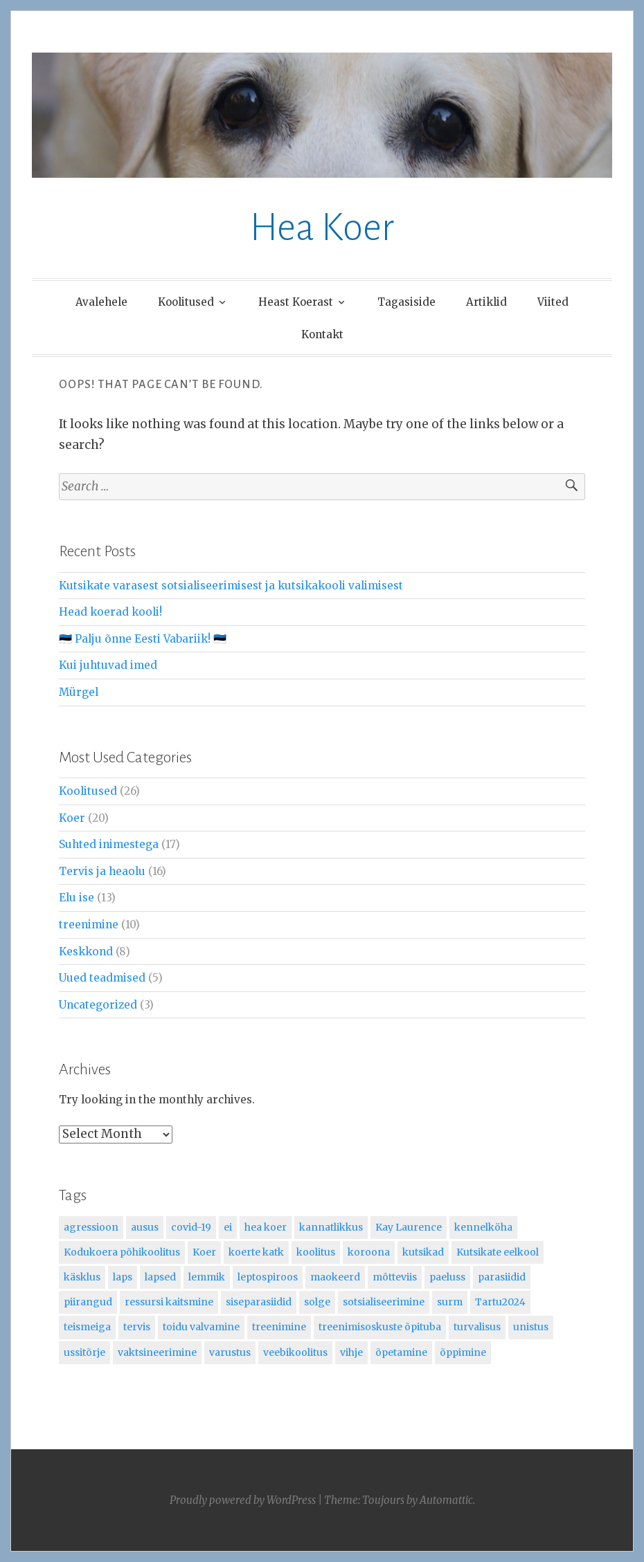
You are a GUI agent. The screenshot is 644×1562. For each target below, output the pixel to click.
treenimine (88, 924)
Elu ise (76, 897)
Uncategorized (98, 1004)
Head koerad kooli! (110, 611)
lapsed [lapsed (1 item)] (160, 1277)
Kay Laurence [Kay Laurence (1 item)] (408, 1227)
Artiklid (486, 302)
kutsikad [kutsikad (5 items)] (423, 1252)
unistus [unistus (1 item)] (530, 1327)
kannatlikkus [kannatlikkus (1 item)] (331, 1227)
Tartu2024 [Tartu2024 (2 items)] (500, 1302)
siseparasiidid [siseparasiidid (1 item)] (259, 1302)
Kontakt (322, 334)
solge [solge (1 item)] (317, 1302)
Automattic (446, 1500)
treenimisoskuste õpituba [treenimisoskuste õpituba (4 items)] (380, 1327)
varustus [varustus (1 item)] (230, 1352)
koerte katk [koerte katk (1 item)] (256, 1252)
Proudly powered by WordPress (243, 1500)
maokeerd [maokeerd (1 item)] (335, 1277)
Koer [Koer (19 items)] (204, 1252)
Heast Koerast (295, 302)
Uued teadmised (102, 977)
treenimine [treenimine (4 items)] (279, 1327)
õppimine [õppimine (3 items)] (463, 1352)
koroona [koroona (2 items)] (369, 1252)
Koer (72, 818)
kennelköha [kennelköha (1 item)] (483, 1227)
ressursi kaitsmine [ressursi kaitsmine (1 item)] (169, 1302)
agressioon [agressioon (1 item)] (91, 1227)
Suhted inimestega (109, 844)
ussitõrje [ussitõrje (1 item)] (84, 1352)
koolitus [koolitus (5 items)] (315, 1252)
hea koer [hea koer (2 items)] (265, 1227)
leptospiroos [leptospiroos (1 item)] (268, 1277)
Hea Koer (322, 227)
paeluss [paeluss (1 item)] (447, 1277)
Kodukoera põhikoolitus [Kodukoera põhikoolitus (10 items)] (122, 1252)
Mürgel (78, 692)
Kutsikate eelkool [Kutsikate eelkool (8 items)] (497, 1252)
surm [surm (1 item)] (450, 1302)
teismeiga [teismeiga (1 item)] (87, 1327)
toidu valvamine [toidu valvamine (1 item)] (201, 1327)
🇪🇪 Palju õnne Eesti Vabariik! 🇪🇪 (142, 638)
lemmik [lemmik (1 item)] (206, 1277)
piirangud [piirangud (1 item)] (88, 1302)
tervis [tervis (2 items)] (136, 1327)
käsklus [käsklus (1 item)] (82, 1277)
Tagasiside (406, 302)
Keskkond (86, 951)
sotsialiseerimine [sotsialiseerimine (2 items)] (383, 1302)
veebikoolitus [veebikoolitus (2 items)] (295, 1352)
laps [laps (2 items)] (122, 1277)
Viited (553, 302)
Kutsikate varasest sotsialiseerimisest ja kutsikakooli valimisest (231, 585)
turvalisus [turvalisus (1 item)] (477, 1327)
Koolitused (186, 302)
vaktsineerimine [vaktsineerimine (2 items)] (157, 1352)
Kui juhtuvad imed (108, 665)
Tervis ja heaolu (102, 871)
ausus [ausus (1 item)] (145, 1227)
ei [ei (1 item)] (228, 1227)
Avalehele (101, 302)
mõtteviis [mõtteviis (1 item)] (395, 1277)
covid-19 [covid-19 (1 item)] (191, 1227)
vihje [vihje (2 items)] (351, 1352)
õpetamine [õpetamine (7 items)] (401, 1352)
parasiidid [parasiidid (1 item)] (502, 1277)
